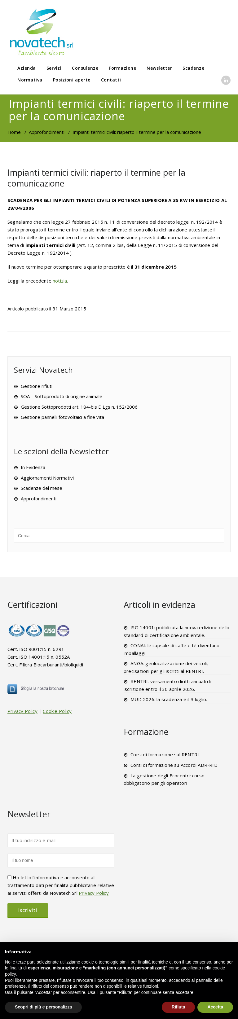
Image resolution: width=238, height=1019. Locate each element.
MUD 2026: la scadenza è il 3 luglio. (168, 699)
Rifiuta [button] (178, 1006)
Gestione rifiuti (36, 386)
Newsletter (159, 68)
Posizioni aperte (71, 80)
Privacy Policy (22, 711)
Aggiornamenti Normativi (47, 478)
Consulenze (85, 68)
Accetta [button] (215, 1006)
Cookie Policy (57, 711)
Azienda (26, 68)
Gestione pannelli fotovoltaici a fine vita (62, 417)
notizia (60, 281)
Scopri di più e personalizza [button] (43, 1006)
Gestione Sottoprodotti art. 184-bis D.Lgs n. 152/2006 (79, 407)
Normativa (29, 80)
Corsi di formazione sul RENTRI (164, 754)
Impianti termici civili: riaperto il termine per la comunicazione (96, 178)
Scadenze (193, 68)
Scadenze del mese (41, 488)
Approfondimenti (46, 132)
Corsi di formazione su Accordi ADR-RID (174, 765)
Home (14, 132)
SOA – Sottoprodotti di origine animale (61, 396)
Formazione (122, 68)
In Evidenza (33, 467)
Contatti (111, 80)
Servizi (54, 68)
